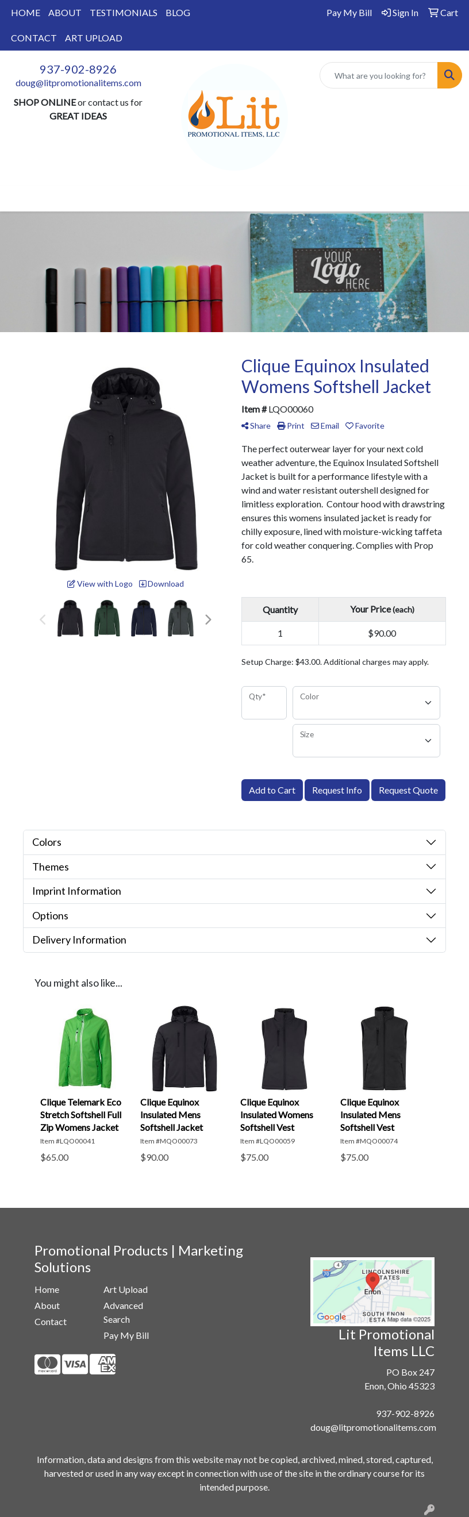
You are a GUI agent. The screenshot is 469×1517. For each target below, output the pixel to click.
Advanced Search (123, 1312)
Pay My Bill (126, 1335)
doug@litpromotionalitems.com (78, 82)
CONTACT (34, 37)
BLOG (178, 12)
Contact (50, 1321)
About (47, 1305)
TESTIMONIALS (123, 12)
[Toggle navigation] (18, 198)
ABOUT (65, 12)
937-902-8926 (78, 69)
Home (46, 1289)
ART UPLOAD (93, 37)
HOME (25, 12)
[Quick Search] (379, 75)
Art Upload (125, 1289)
